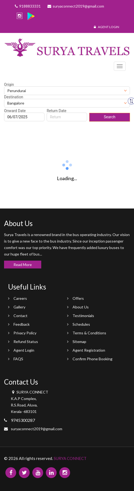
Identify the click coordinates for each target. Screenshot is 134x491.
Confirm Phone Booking (92, 359)
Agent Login (106, 27)
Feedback (21, 324)
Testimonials (83, 315)
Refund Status (25, 341)
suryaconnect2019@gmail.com (36, 428)
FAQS (18, 359)
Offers (78, 298)
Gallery (19, 307)
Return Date (56, 111)
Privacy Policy (24, 333)
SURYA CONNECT (70, 458)
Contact (20, 315)
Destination (13, 97)
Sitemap (79, 341)
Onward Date (15, 111)
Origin (9, 84)
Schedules (81, 324)
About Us (81, 307)
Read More (22, 264)
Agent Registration (89, 350)
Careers (20, 298)
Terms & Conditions (89, 333)
